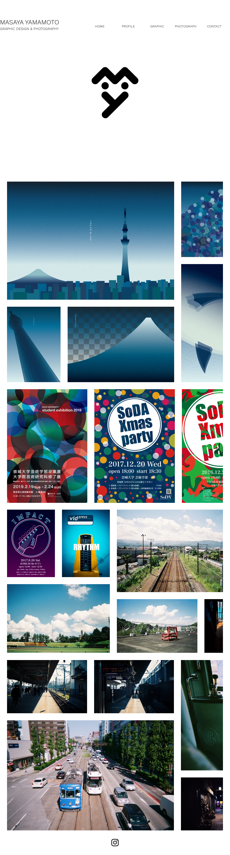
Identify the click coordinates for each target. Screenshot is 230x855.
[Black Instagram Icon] (115, 843)
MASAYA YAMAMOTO (29, 22)
